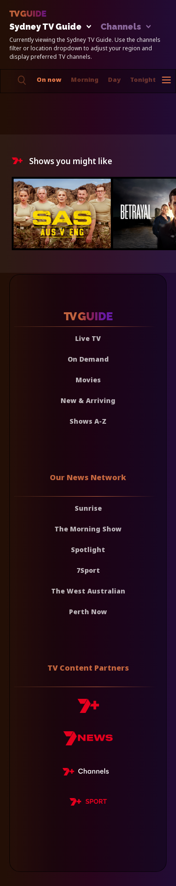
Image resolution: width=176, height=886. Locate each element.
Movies (88, 379)
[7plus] (88, 709)
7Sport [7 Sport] (88, 570)
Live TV (88, 338)
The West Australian (88, 590)
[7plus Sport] (88, 803)
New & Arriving (88, 400)
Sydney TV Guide (47, 27)
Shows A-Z (88, 421)
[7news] (88, 741)
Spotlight (88, 549)
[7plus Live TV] (88, 773)
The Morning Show (88, 528)
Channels (125, 27)
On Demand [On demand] (88, 359)
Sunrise (88, 508)
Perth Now (88, 611)
